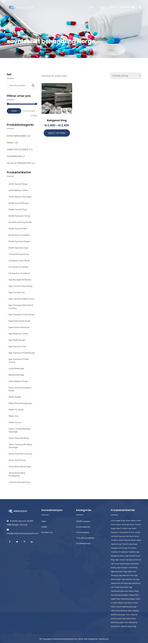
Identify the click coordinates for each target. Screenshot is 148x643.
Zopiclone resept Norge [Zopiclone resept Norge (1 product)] (19, 482)
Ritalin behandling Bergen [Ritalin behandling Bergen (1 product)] (20, 403)
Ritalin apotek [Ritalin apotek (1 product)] (15, 397)
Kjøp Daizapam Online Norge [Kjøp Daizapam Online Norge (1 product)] (21, 314)
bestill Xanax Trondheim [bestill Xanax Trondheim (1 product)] (19, 235)
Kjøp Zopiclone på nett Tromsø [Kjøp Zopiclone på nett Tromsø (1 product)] (19, 360)
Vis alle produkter (19, 163)
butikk (101, 6)
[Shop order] (125, 76)
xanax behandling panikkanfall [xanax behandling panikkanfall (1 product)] (17, 474)
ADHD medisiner (16, 135)
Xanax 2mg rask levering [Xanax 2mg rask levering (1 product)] (20, 454)
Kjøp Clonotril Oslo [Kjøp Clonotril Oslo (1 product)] (17, 292)
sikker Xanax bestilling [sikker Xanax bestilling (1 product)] (19, 438)
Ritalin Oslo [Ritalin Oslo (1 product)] (14, 416)
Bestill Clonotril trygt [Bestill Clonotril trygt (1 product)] (18, 209)
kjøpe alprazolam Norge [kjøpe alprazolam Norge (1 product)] (19, 321)
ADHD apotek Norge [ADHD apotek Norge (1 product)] (18, 184)
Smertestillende (17, 149)
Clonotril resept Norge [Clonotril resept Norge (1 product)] (19, 254)
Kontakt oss (47, 532)
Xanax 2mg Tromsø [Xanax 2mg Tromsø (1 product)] (17, 460)
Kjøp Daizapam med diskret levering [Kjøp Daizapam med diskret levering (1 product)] (21, 306)
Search (34, 85)
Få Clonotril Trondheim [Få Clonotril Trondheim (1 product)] (18, 267)
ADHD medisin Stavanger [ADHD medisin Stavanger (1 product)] (20, 197)
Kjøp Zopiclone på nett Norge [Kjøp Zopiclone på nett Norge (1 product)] (22, 353)
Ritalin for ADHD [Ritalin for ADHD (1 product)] (16, 409)
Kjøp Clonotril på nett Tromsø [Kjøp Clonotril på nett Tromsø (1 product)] (21, 299)
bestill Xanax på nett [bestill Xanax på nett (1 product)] (18, 228)
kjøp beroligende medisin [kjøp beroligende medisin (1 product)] (20, 279)
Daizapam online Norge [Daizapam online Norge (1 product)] (19, 260)
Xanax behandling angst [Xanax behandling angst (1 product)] (20, 466)
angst (11, 142)
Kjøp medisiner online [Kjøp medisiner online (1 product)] (18, 333)
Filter (14, 111)
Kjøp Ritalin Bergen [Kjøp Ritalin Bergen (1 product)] (17, 340)
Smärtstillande (83, 527)
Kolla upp (125, 6)
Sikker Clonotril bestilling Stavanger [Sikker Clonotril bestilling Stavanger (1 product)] (20, 430)
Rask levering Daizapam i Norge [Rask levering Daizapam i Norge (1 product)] (20, 389)
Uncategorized (83, 543)
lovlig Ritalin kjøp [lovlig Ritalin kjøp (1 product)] (16, 368)
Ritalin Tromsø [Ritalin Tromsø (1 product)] (15, 422)
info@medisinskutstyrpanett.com (22, 533)
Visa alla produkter (85, 538)
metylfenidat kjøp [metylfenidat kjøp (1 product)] (16, 375)
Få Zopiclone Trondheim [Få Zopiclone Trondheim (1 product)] (19, 273)
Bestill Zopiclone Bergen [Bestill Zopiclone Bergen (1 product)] (19, 241)
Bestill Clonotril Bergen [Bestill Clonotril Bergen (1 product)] (19, 203)
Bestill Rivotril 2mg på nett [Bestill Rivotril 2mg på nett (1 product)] (20, 222)
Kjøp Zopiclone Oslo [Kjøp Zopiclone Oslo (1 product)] (17, 346)
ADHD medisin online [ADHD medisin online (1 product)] (18, 190)
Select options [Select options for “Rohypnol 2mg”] (56, 133)
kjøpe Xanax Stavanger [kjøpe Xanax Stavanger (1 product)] (19, 327)
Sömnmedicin (82, 532)
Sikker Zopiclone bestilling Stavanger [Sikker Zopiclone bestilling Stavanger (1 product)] (20, 445)
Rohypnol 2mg (57, 120)
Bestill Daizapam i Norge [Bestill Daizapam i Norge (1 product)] (19, 216)
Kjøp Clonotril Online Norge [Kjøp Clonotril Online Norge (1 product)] (21, 286)
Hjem (91, 6)
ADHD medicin (83, 521)
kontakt (112, 6)
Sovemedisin (14, 156)
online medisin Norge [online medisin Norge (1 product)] (18, 381)
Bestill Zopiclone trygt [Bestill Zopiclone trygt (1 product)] (18, 248)
